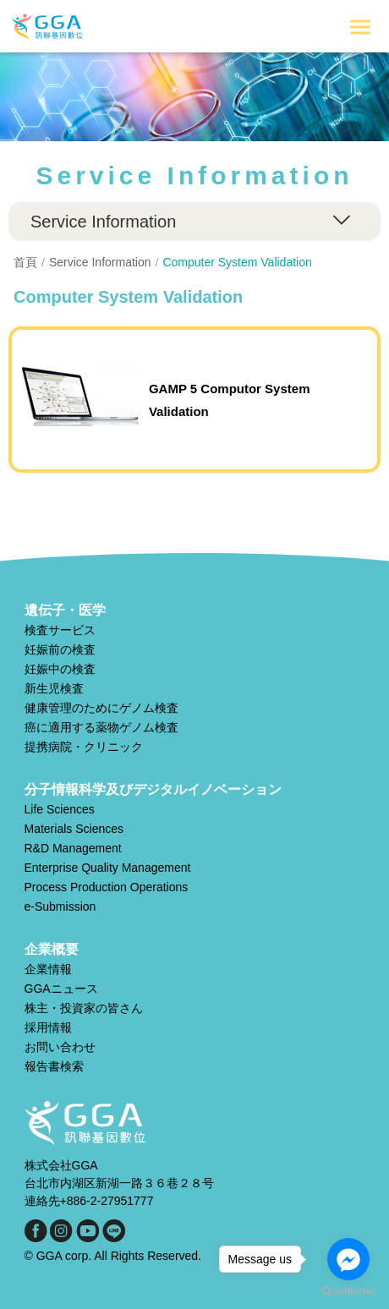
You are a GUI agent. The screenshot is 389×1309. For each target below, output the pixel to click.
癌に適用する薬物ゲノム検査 (101, 727)
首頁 (25, 262)
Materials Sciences (74, 828)
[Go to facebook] (348, 1259)
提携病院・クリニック (84, 746)
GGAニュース (61, 988)
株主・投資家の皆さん (84, 1008)
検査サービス (60, 630)
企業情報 (48, 969)
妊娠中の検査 (60, 669)
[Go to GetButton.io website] (348, 1291)
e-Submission (60, 906)
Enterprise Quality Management (108, 867)
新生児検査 (54, 688)
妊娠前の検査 (60, 649)
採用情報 (48, 1027)
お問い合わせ (60, 1047)
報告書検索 (54, 1066)
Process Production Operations (107, 887)
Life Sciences (60, 809)
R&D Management (73, 848)
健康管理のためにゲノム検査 (101, 708)
